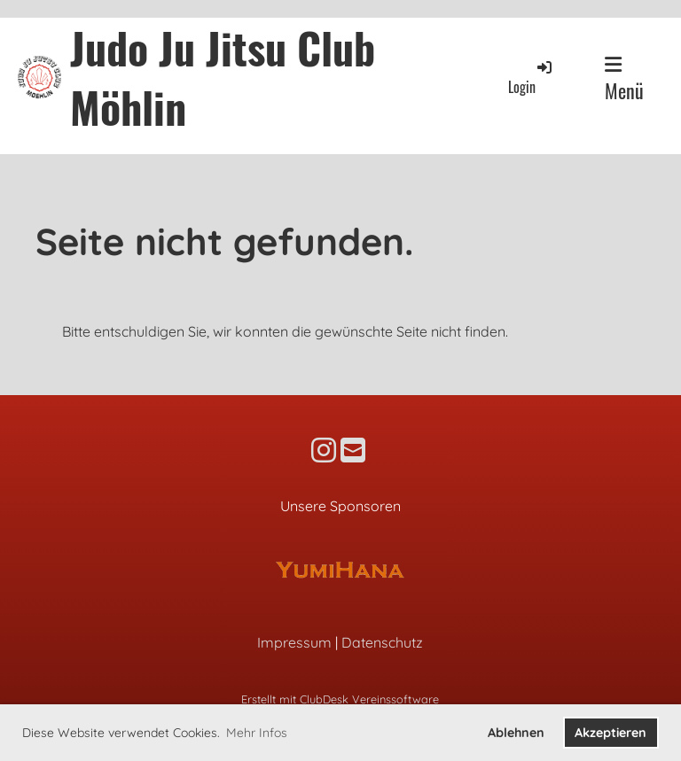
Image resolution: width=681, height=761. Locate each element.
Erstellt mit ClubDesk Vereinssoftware (340, 699)
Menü (624, 80)
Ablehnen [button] (516, 733)
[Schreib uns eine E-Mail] (352, 450)
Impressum (294, 642)
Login (531, 77)
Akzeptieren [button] (610, 733)
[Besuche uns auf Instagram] (323, 450)
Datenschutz (382, 642)
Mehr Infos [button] (256, 733)
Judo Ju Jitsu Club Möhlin (222, 77)
